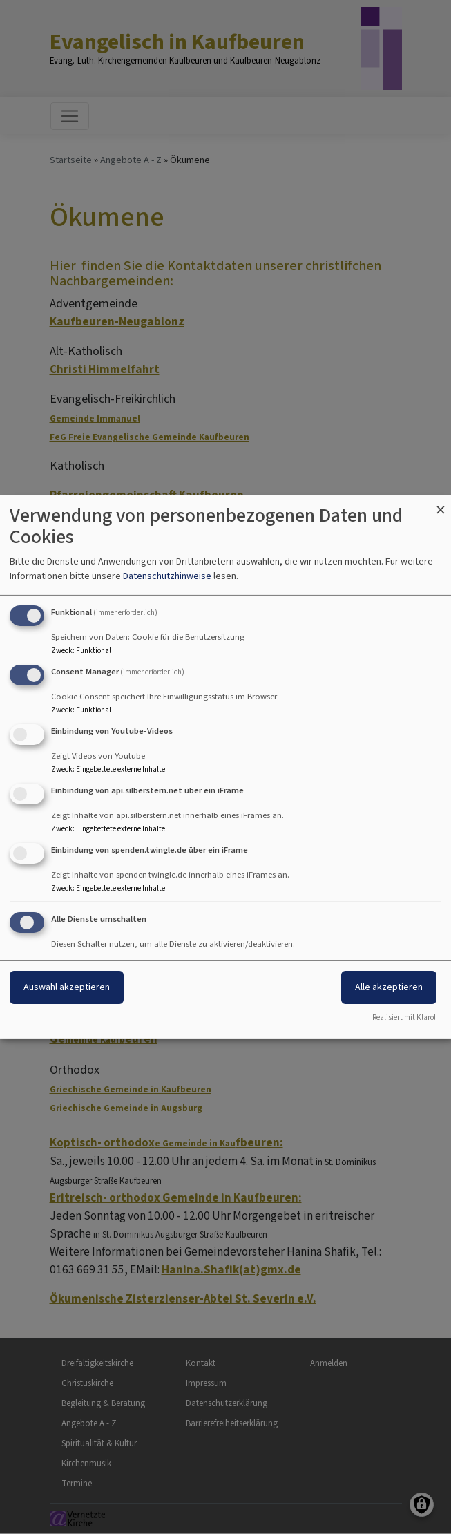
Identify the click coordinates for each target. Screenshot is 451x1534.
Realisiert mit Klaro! (404, 1017)
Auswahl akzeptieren (66, 987)
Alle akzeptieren (389, 987)
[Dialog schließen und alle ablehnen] (440, 504)
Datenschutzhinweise (167, 576)
